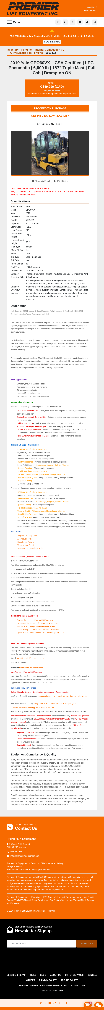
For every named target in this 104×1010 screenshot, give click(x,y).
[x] (72, 22)
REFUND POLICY (69, 980)
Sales (13, 692)
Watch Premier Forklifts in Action (30, 548)
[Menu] (9, 22)
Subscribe (87, 944)
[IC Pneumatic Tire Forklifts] (26, 52)
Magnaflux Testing (24, 481)
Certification (38, 692)
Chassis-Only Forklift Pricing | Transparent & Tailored (32, 707)
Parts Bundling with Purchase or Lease (33, 436)
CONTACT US (78, 985)
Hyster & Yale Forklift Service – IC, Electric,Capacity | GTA (40, 633)
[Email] (41, 944)
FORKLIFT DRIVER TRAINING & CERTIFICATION (43, 985)
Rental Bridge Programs (27, 478)
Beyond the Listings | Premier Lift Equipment (35, 620)
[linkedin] (65, 22)
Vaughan (50, 465)
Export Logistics (62, 692)
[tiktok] (87, 22)
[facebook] (58, 22)
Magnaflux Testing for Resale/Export (31, 426)
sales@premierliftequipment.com (30, 658)
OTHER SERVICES (74, 975)
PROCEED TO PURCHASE (50, 108)
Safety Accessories (25, 462)
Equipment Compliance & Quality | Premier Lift (28, 870)
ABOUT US (55, 975)
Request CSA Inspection (27, 536)
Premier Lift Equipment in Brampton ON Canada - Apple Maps (35, 863)
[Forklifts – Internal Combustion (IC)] (43, 49)
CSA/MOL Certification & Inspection (31, 449)
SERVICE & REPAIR (16, 975)
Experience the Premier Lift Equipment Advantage (37, 623)
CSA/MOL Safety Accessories (29, 430)
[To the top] (67, 1003)
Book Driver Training (25, 542)
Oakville (58, 465)
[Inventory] (13, 49)
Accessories (49, 692)
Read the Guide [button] (52, 42)
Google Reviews (14, 866)
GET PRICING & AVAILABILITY (50, 115)
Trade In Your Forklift (25, 545)
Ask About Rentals (24, 539)
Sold (33, 975)
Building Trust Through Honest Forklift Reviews (36, 626)
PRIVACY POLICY (48, 980)
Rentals (20, 692)
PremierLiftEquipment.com (31, 668)
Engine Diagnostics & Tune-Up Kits (31, 417)
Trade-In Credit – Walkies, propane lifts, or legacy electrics (41, 474)
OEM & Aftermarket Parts (27, 411)
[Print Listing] (61, 181)
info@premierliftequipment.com (25, 856)
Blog (43, 975)
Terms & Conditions (52, 991)
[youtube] (80, 22)
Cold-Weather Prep (25, 423)
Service (28, 692)
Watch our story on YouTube (23, 688)
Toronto (66, 465)
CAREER (30, 980)
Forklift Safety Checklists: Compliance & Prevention (38, 630)
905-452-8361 (90, 10)
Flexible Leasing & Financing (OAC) (32, 471)
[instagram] (94, 22)
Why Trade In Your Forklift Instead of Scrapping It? (55, 704)
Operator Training (24, 468)
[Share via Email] (42, 181)
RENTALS (92, 975)
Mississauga (41, 465)
